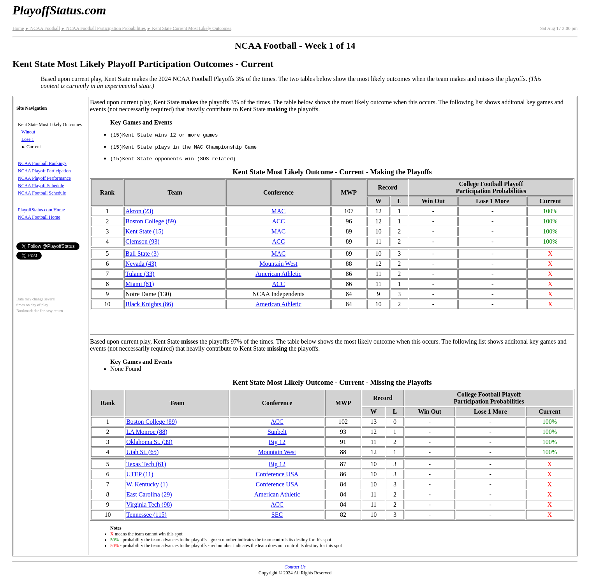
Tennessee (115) (146, 514)
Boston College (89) (150, 221)
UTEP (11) (139, 474)
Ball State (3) (142, 253)
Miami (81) (139, 284)
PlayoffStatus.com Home (41, 209)
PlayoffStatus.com (59, 10)
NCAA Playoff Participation (44, 171)
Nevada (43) (141, 263)
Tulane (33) (140, 273)
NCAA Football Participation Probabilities (103, 28)
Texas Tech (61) (146, 464)
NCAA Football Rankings (42, 163)
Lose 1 (27, 139)
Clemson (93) (142, 241)
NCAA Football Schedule (42, 193)
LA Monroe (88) (146, 431)
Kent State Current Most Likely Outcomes (189, 28)
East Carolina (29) (149, 494)
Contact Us (294, 567)
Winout (28, 132)
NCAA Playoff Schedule (41, 185)
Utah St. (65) (142, 452)
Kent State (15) (144, 231)
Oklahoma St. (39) (149, 442)
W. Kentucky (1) (147, 484)
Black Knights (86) (149, 304)
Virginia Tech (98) (149, 504)
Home (18, 28)
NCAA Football (42, 28)
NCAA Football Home (39, 217)
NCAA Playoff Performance (44, 178)
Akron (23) (139, 211)
